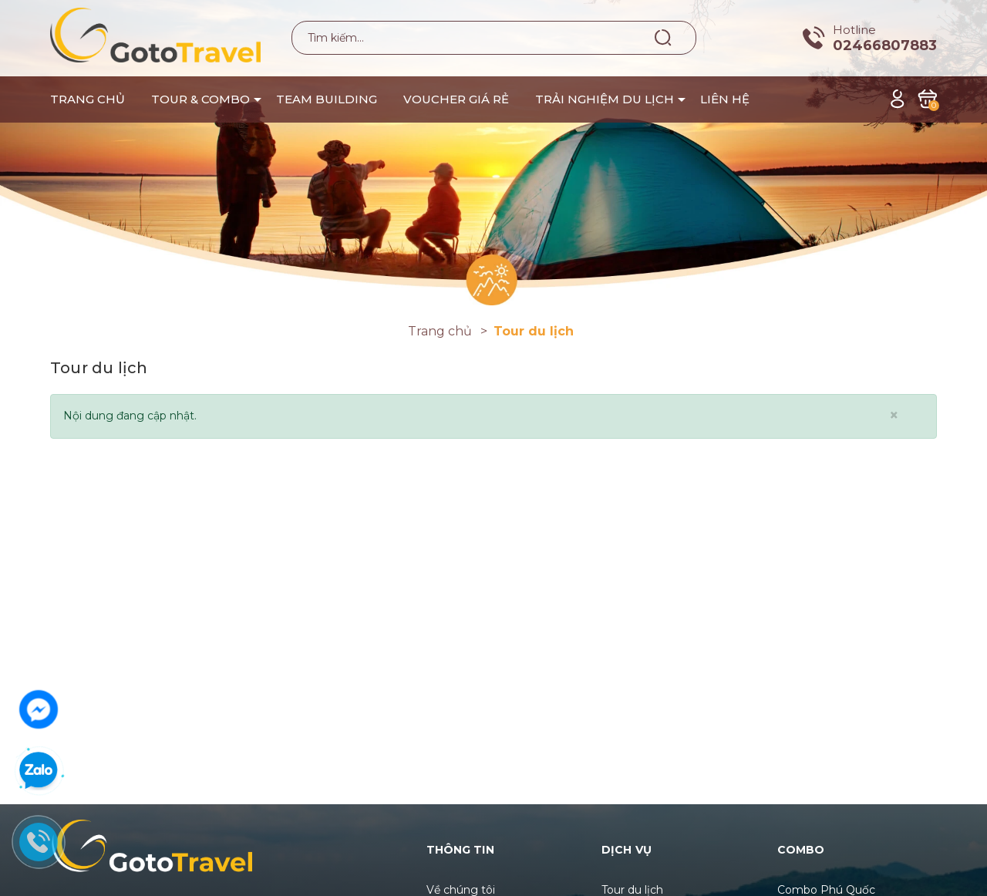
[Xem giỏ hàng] (927, 98)
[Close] (894, 415)
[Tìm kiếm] (663, 37)
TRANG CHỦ (87, 99)
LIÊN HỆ (725, 99)
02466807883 (885, 45)
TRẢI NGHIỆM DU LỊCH (604, 99)
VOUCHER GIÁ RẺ (456, 99)
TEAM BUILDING (326, 99)
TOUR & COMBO (200, 99)
